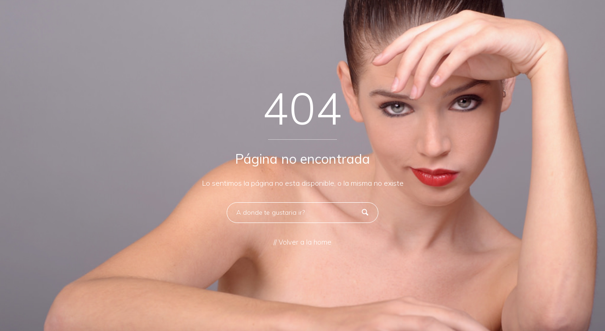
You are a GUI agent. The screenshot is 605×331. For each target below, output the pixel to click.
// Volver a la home (302, 242)
